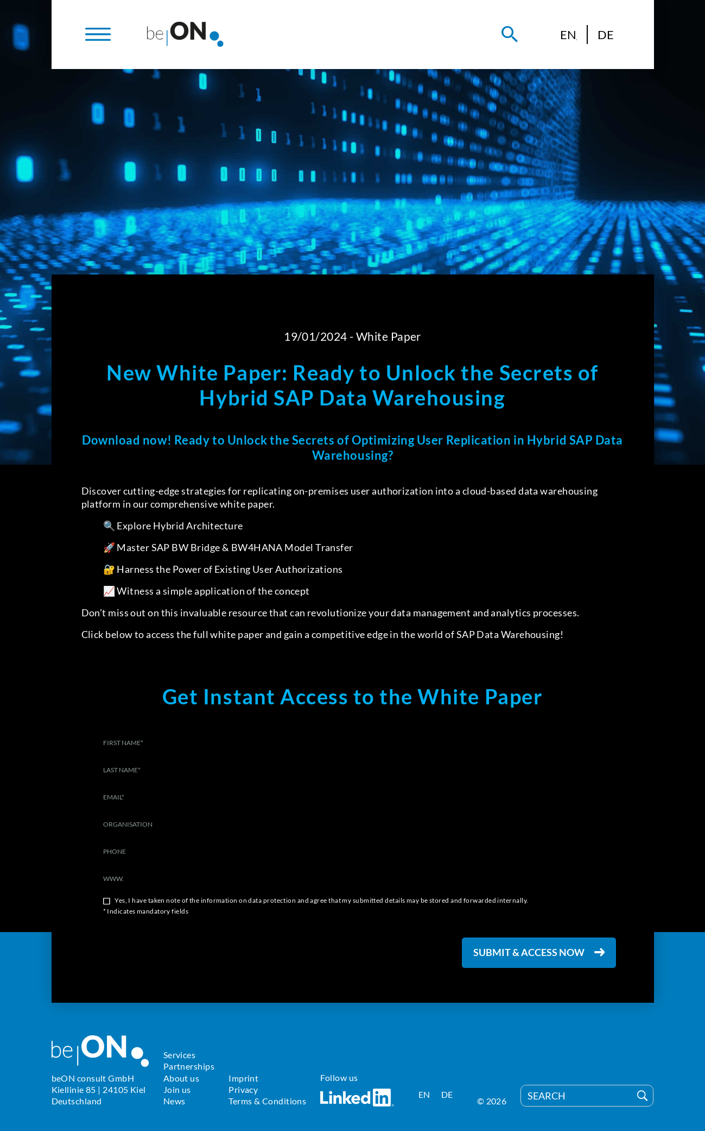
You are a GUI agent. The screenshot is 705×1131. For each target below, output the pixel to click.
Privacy (243, 1089)
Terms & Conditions (267, 1101)
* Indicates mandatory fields (146, 911)
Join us (177, 1089)
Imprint (243, 1078)
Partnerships (188, 1066)
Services (179, 1054)
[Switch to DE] (606, 34)
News (174, 1101)
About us (181, 1078)
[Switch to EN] (568, 34)
